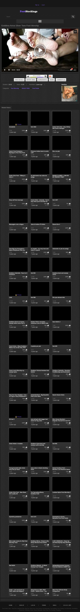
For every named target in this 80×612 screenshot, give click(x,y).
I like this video (28, 76)
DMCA (54, 605)
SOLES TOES (26, 88)
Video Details (19, 79)
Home (10, 605)
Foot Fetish (35, 88)
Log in (43, 5)
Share (52, 79)
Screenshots (42, 79)
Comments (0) (61, 79)
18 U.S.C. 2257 (67, 605)
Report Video (30, 79)
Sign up (37, 5)
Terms (44, 605)
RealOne (64, 84)
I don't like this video (45, 76)
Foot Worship (15, 88)
